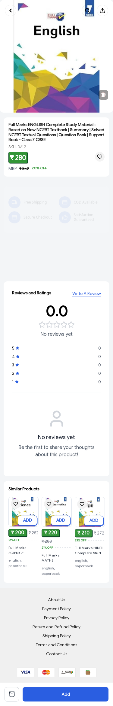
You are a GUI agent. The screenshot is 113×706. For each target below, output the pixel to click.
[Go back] (10, 10)
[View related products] (103, 95)
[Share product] (102, 10)
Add (65, 694)
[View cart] (12, 694)
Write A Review (86, 294)
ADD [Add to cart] (27, 520)
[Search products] (87, 10)
